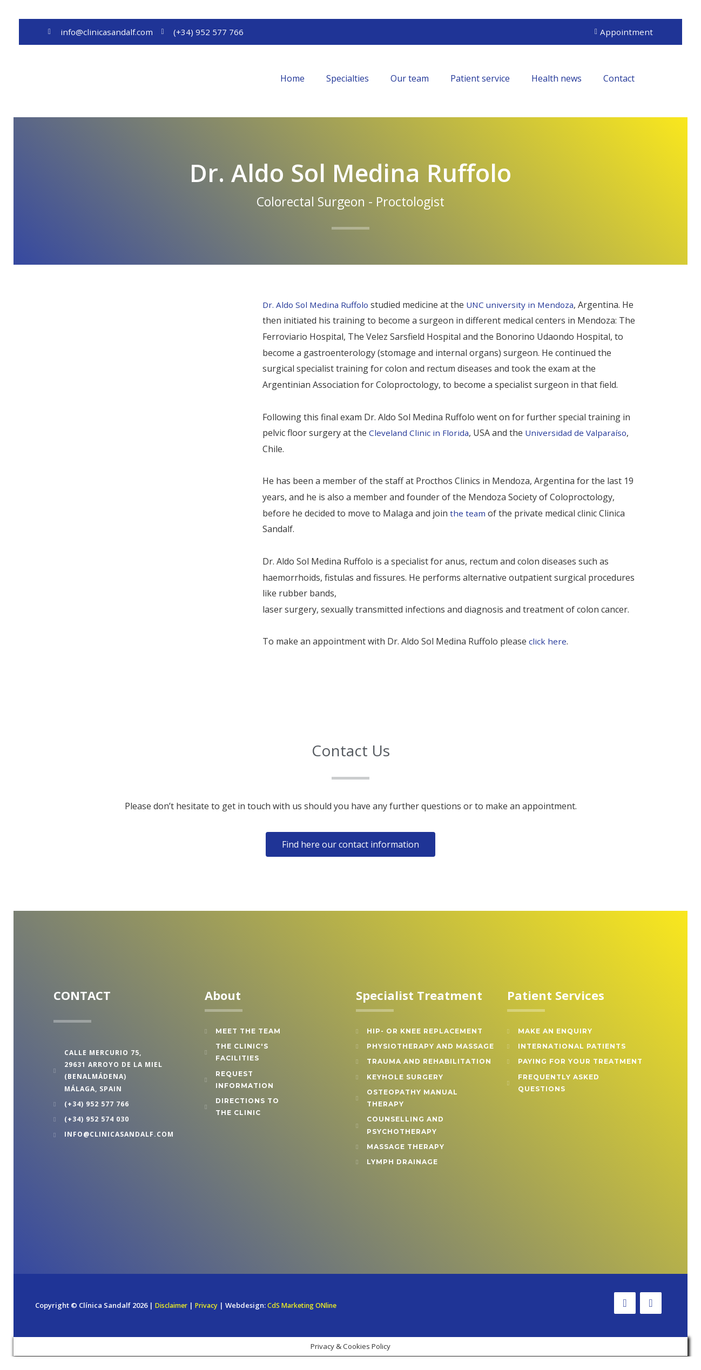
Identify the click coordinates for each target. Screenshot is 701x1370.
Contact (619, 79)
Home (292, 79)
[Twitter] (651, 1304)
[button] (661, 78)
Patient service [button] (480, 79)
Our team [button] (409, 79)
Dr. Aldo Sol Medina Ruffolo (317, 305)
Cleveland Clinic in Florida (419, 434)
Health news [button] (556, 79)
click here (548, 642)
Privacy (212, 1300)
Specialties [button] (347, 79)
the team (468, 514)
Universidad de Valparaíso (579, 434)
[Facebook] (625, 1304)
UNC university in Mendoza (526, 305)
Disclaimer (173, 1300)
